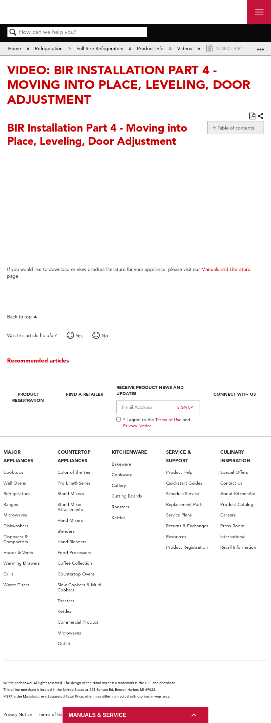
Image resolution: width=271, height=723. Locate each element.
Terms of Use (168, 419)
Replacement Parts (185, 504)
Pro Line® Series (74, 483)
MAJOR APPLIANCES (18, 456)
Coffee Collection (75, 563)
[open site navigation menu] (259, 12)
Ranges (10, 504)
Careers (228, 514)
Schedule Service (182, 493)
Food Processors (74, 552)
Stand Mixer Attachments (70, 507)
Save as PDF (252, 116)
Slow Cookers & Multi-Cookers (80, 587)
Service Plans (179, 514)
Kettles (64, 611)
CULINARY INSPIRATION (235, 456)
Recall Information (238, 547)
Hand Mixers (70, 520)
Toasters (66, 600)
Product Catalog (236, 504)
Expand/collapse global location (260, 46)
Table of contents (236, 128)
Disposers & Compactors (15, 539)
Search (13, 32)
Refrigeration (49, 48)
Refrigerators (16, 493)
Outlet (64, 643)
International (232, 536)
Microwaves (15, 514)
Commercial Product (78, 622)
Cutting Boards (127, 496)
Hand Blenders (72, 541)
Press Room (232, 525)
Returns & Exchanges (187, 525)
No (104, 336)
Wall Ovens (14, 483)
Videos (185, 48)
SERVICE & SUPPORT (178, 456)
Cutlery (119, 485)
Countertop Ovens (76, 574)
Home (15, 48)
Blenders (66, 531)
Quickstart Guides (184, 483)
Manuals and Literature (225, 269)
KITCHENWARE (129, 452)
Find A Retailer (84, 394)
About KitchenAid (237, 493)
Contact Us (231, 483)
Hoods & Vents (18, 552)
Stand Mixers (71, 493)
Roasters (120, 506)
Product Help (179, 472)
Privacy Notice (137, 425)
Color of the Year (75, 472)
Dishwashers (15, 525)
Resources (176, 536)
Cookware (122, 474)
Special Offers (234, 472)
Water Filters (16, 584)
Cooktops (13, 472)
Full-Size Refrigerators (100, 48)
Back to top (19, 316)
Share (260, 116)
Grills (8, 574)
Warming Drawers (21, 563)
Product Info (151, 48)
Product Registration (28, 397)
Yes (79, 336)
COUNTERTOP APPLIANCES (74, 456)
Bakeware (121, 464)
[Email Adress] (158, 407)
